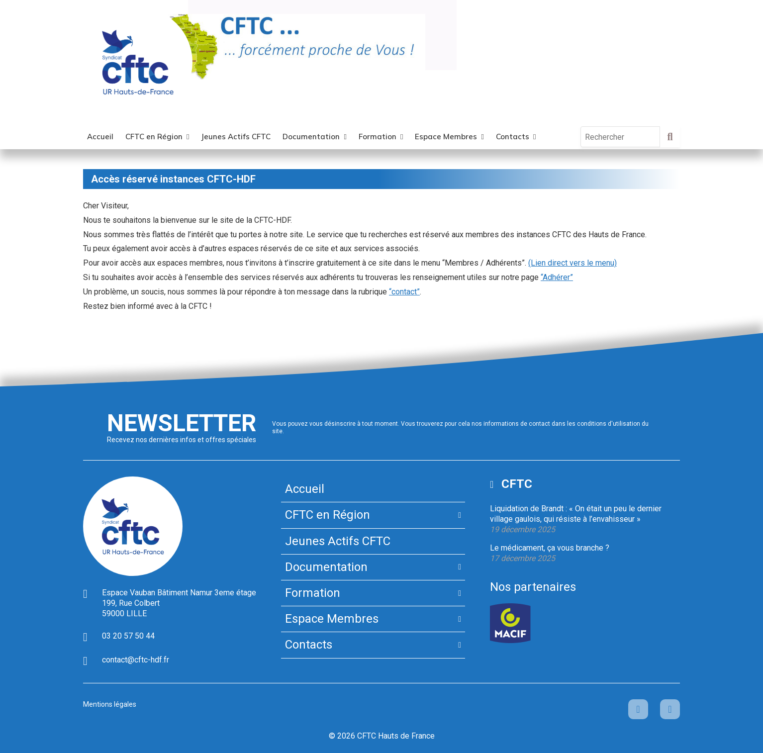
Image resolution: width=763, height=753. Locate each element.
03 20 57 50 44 (128, 636)
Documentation (311, 136)
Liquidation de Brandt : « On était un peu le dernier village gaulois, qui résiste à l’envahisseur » (576, 514)
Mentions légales (109, 704)
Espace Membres (446, 136)
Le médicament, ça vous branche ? (549, 548)
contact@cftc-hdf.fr (135, 659)
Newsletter (181, 423)
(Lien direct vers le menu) (572, 263)
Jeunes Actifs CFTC (236, 136)
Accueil (100, 136)
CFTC (516, 484)
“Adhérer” (557, 277)
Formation (377, 136)
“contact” (404, 291)
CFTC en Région (154, 136)
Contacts (512, 136)
